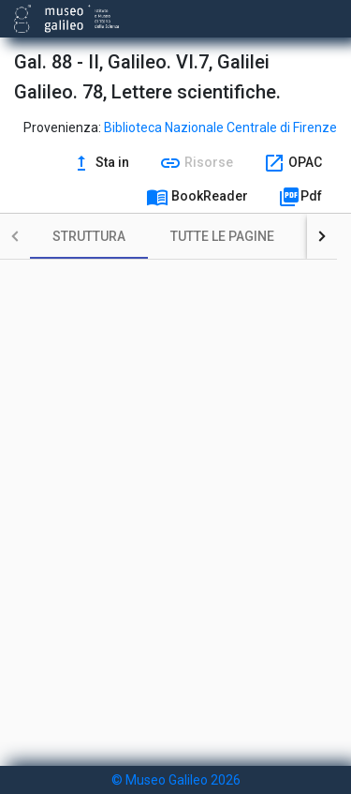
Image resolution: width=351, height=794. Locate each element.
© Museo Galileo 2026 (176, 779)
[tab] (89, 236)
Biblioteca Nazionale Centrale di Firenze (220, 127)
